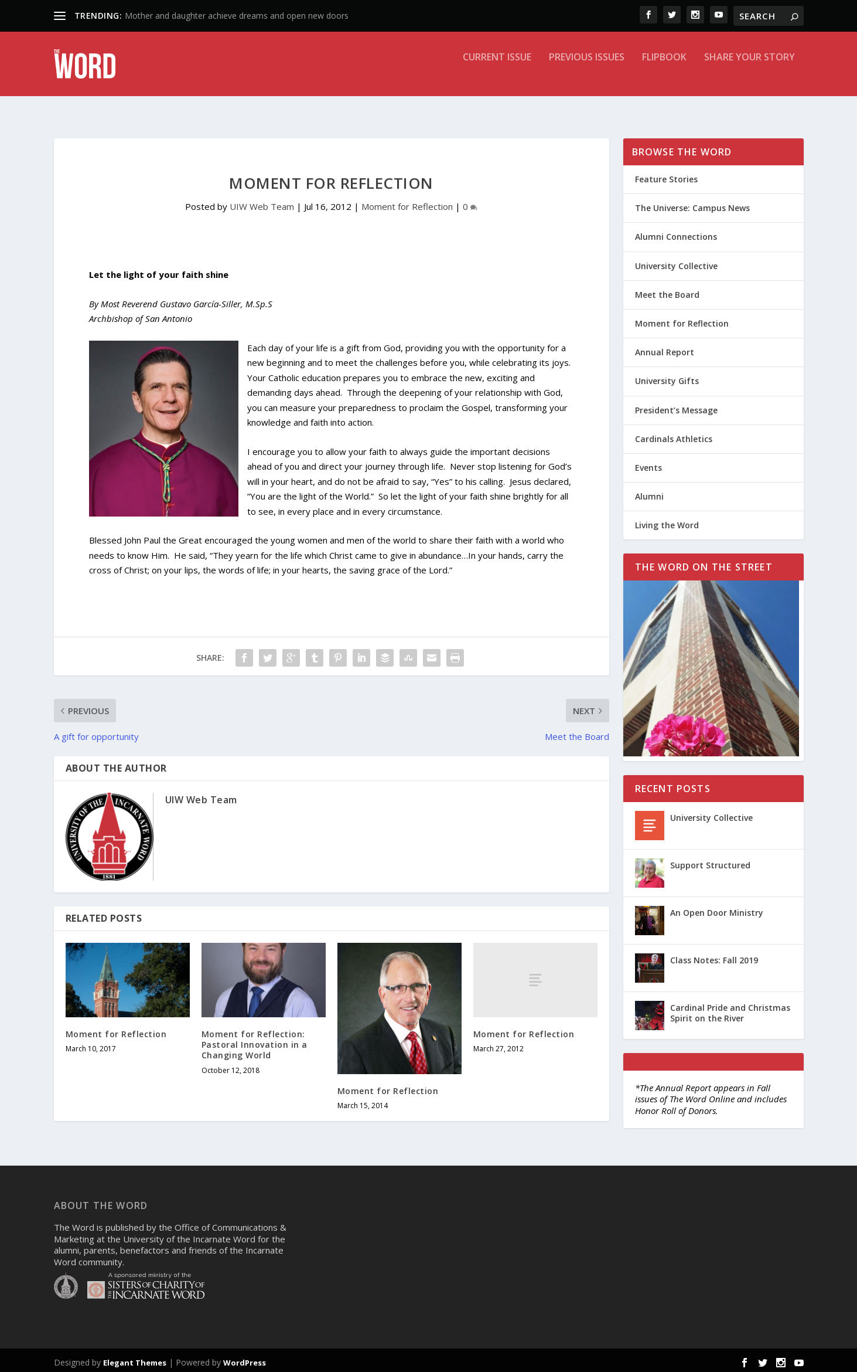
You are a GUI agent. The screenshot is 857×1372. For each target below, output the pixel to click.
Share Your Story (749, 72)
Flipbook (664, 72)
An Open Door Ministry (716, 908)
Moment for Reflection (407, 202)
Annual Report (664, 348)
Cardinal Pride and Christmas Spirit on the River (730, 1009)
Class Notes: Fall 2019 (714, 956)
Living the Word (667, 521)
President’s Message (676, 406)
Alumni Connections (676, 232)
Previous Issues (586, 72)
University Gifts (667, 376)
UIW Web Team (262, 202)
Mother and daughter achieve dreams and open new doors (237, 15)
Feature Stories (666, 175)
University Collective (676, 261)
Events (648, 463)
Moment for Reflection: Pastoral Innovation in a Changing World (255, 1040)
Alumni (649, 492)
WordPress (244, 1358)
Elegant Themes (134, 1358)
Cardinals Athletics (673, 434)
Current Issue (497, 72)
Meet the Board (667, 290)
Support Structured (710, 861)
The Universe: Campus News (692, 203)
